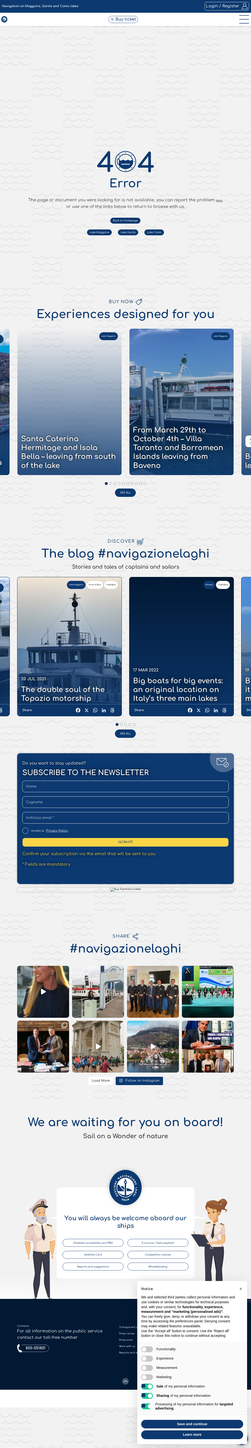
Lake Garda (129, 773)
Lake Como (167, 773)
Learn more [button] (192, 1434)
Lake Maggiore (87, 773)
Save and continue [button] (192, 1424)
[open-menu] (242, 25)
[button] (241, 1289)
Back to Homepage (125, 758)
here (219, 733)
